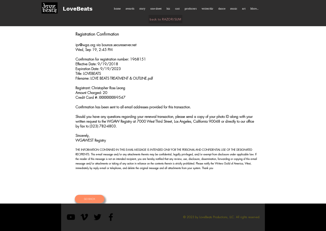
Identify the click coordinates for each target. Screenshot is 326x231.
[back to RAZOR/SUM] (165, 19)
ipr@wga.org (85, 44)
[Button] (238, 199)
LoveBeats (78, 8)
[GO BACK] (89, 199)
